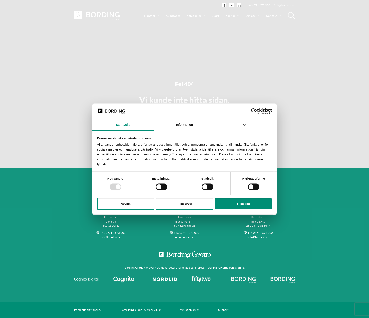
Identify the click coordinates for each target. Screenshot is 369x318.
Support (223, 309)
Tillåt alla (243, 204)
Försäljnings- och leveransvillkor (141, 309)
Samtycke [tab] (123, 125)
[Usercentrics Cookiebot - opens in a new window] (254, 111)
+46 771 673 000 (259, 5)
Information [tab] (184, 125)
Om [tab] (245, 125)
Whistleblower (189, 309)
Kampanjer (196, 16)
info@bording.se (284, 5)
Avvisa (126, 204)
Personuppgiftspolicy (87, 309)
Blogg (215, 15)
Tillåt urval (184, 204)
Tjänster (152, 16)
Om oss (252, 16)
